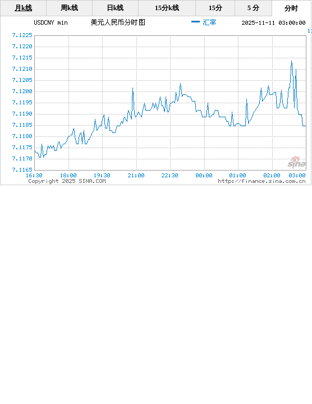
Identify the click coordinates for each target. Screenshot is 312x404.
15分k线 (167, 8)
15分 (215, 8)
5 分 (253, 8)
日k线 (115, 8)
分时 (291, 8)
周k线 (69, 8)
